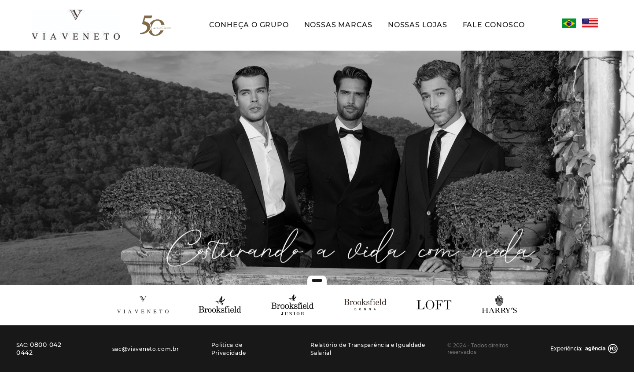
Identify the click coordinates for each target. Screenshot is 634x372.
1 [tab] (317, 280)
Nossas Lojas (417, 25)
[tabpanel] (317, 168)
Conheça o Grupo (249, 25)
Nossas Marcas (338, 25)
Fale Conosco (494, 25)
